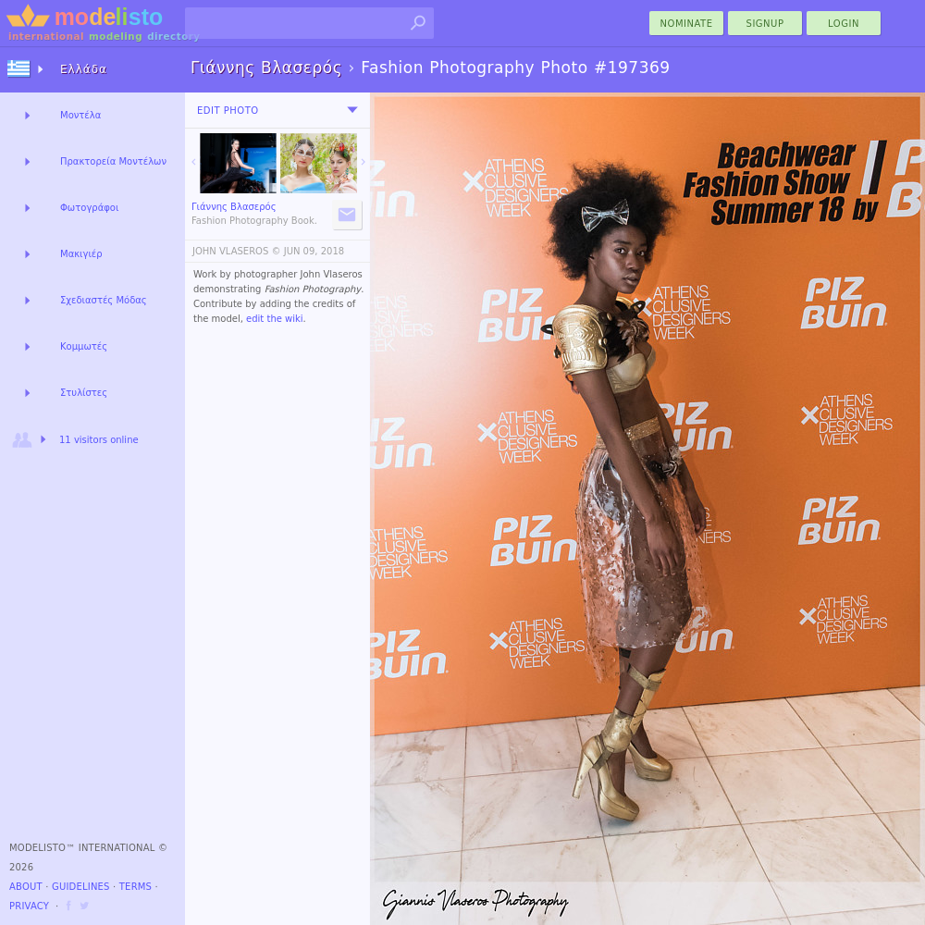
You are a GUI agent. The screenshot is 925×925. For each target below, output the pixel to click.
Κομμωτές (83, 346)
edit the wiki (274, 319)
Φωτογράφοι (89, 208)
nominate (686, 23)
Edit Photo (228, 110)
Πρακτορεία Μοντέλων (113, 161)
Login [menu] (843, 23)
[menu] (352, 110)
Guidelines (81, 887)
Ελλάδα (83, 69)
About (26, 887)
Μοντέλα (80, 115)
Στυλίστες (83, 393)
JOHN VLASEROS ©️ (236, 251)
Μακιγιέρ (81, 254)
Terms (135, 887)
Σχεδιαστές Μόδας (103, 300)
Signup (765, 23)
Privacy (29, 906)
